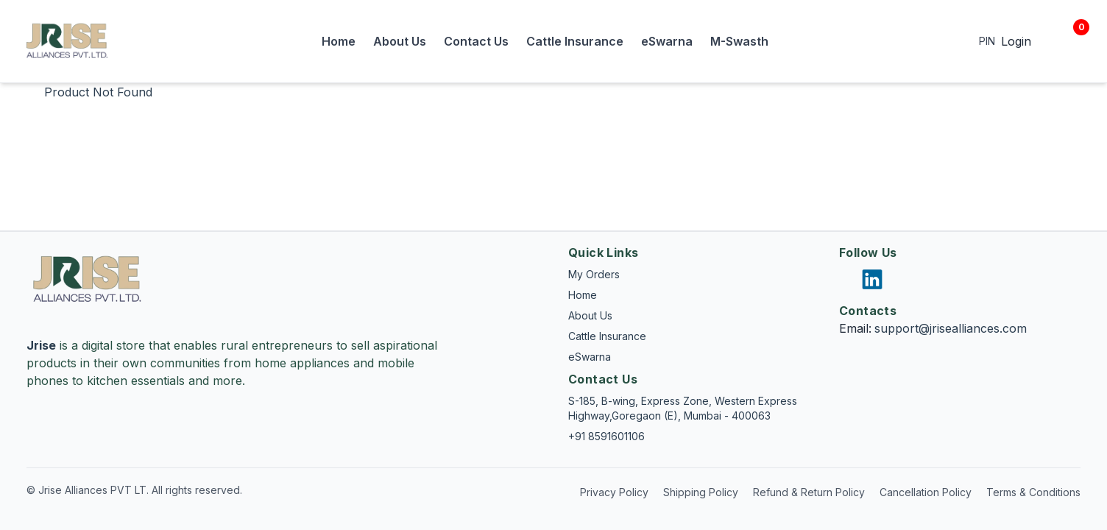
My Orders (594, 274)
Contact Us (476, 41)
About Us (399, 41)
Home (339, 41)
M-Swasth (739, 41)
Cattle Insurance (574, 41)
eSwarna (667, 41)
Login (1016, 41)
